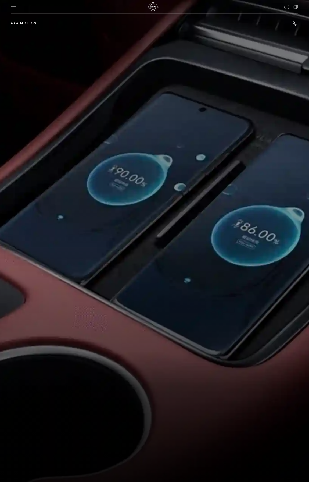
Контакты (295, 6)
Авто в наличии (286, 6)
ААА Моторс (24, 23)
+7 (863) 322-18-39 (295, 23)
